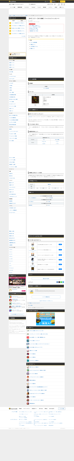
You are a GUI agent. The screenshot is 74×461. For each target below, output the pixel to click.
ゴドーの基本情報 (34, 42)
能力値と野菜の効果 (12, 124)
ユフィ (10, 265)
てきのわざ (33, 7)
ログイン (62, 1)
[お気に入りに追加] (50, 4)
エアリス (10, 256)
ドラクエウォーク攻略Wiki (23, 417)
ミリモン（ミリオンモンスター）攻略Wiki (40, 425)
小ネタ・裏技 (11, 92)
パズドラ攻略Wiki (36, 416)
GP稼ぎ (10, 90)
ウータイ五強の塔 (46, 88)
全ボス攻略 (11, 71)
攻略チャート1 (11, 62)
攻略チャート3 (11, 67)
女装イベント (11, 108)
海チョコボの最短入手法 (13, 115)
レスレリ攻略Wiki (51, 421)
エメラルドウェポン (12, 76)
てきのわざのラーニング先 (34, 29)
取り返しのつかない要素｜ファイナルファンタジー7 (19, 28)
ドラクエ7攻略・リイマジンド (23, 414)
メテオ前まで (31, 201)
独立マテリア (11, 189)
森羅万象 (49, 184)
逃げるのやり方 (11, 238)
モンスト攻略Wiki (51, 416)
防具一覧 (10, 175)
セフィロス (11, 270)
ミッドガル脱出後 (50, 197)
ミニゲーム (50, 7)
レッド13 (10, 258)
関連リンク (33, 48)
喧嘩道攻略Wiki (51, 425)
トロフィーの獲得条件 (13, 210)
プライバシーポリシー (26, 408)
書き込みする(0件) (46, 278)
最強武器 (44, 7)
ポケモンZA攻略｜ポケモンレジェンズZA (25, 411)
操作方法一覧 (11, 233)
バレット (10, 251)
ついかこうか (44, 141)
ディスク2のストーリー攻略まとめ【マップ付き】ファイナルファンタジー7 (19, 33)
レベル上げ (11, 83)
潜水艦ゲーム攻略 (12, 164)
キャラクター (27, 7)
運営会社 (46, 408)
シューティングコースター (13, 131)
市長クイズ (11, 110)
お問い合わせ (41, 408)
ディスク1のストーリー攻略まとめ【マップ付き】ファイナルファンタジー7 (19, 25)
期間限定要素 (20, 7)
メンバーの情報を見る (46, 296)
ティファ (10, 254)
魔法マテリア (11, 182)
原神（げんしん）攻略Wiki (23, 419)
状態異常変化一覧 (12, 242)
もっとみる (23, 36)
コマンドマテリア (12, 187)
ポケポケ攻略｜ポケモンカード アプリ (54, 414)
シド (10, 263)
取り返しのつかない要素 (33, 28)
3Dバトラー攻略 (12, 157)
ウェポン (48, 205)
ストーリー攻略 (12, 7)
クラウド (10, 249)
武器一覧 (10, 173)
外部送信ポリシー (34, 408)
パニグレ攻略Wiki (21, 425)
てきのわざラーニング (13, 196)
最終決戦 (30, 205)
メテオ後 (48, 201)
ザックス (10, 272)
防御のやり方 (11, 235)
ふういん (57, 141)
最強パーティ (62, 7)
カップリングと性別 (12, 122)
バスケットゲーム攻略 (13, 138)
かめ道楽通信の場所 (12, 94)
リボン (44, 139)
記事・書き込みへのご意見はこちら (46, 300)
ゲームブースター (12, 212)
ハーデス (57, 143)
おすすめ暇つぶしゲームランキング (17, 314)
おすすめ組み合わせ (12, 194)
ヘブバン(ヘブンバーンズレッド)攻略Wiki (25, 421)
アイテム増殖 (11, 101)
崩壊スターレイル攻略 (22, 416)
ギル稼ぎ (10, 85)
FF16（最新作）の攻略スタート (35, 25)
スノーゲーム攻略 (12, 159)
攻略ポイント (33, 44)
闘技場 (10, 129)
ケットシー (11, 261)
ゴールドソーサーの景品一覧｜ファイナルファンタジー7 (19, 30)
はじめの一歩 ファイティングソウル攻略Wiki (55, 423)
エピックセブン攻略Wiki (52, 419)
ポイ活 (46, 1)
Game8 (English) (51, 408)
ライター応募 (62, 408)
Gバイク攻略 (11, 140)
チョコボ (39, 7)
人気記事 (13, 20)
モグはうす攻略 (11, 162)
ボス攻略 (31, 305)
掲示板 (22, 20)
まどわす (43, 143)
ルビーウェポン (11, 78)
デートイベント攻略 (12, 106)
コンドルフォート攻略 (13, 166)
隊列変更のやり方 (12, 240)
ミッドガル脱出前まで (32, 197)
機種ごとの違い (11, 231)
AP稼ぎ (56, 7)
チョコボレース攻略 (12, 133)
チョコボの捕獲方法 (12, 117)
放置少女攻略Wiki (36, 421)
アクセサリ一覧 (11, 178)
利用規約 (20, 408)
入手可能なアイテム (34, 46)
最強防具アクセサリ (12, 203)
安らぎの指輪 (57, 139)
